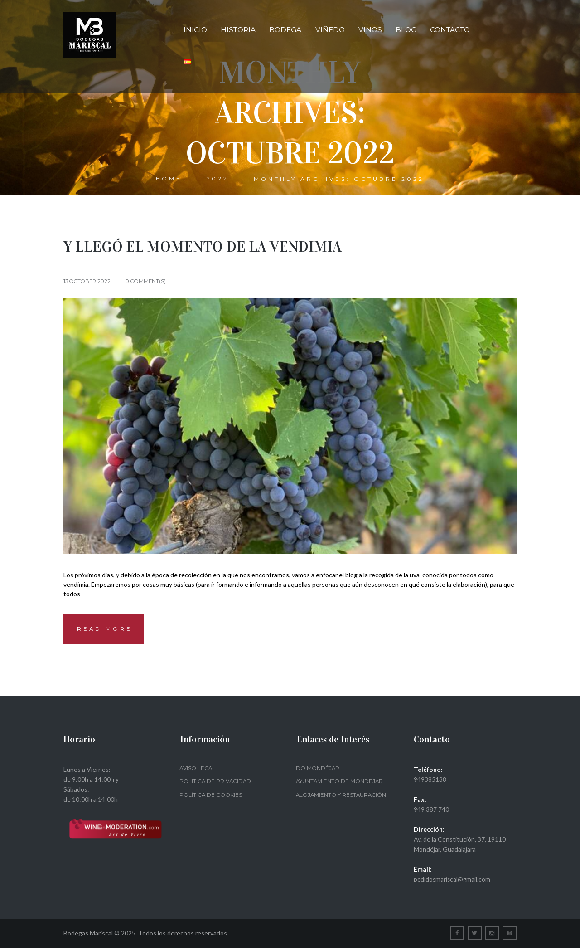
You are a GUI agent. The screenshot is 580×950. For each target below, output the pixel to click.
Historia (238, 29)
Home (168, 179)
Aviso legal (198, 770)
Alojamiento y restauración (342, 797)
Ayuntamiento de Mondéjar (340, 783)
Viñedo (330, 29)
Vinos (370, 29)
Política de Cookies (210, 797)
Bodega (285, 29)
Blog (406, 29)
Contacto (450, 29)
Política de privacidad (215, 783)
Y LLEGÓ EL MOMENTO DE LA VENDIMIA (211, 246)
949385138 (430, 781)
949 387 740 (431, 811)
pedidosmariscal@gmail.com (453, 881)
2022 (218, 179)
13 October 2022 (88, 281)
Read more (106, 630)
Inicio (195, 29)
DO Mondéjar (318, 770)
